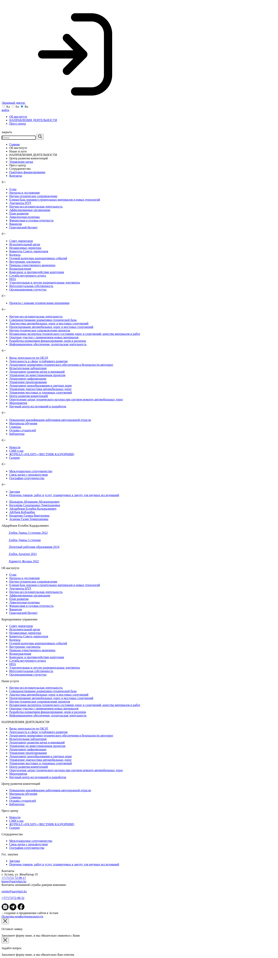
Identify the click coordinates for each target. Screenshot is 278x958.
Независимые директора (25, 247)
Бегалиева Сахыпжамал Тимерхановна (34, 505)
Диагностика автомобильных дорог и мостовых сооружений (48, 323)
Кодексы (14, 254)
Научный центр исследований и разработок (37, 406)
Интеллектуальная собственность (31, 286)
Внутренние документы (24, 261)
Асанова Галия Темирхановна (28, 519)
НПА (12, 279)
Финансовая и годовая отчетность (31, 220)
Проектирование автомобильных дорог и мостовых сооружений (51, 327)
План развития (19, 213)
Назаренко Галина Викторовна (29, 515)
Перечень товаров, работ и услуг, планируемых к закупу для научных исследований (64, 495)
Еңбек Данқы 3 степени (24, 540)
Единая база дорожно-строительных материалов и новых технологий (54, 199)
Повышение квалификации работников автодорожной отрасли (50, 420)
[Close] (5, 921)
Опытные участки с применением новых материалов (43, 337)
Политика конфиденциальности (22, 916)
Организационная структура (27, 289)
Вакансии (15, 224)
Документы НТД (20, 203)
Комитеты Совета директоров (28, 251)
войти (5, 110)
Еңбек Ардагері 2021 (22, 554)
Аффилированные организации (29, 210)
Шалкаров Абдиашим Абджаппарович (34, 501)
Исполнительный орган (24, 244)
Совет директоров (21, 240)
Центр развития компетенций (28, 158)
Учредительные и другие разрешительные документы (44, 282)
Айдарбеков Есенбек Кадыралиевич (32, 508)
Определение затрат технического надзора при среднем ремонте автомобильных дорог (66, 399)
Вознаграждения (20, 268)
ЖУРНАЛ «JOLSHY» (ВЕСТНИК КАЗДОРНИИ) (41, 454)
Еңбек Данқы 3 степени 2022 (28, 532)
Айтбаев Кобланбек (22, 512)
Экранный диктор (63, 102)
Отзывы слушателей (22, 430)
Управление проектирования (28, 382)
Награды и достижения (24, 192)
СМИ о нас (16, 450)
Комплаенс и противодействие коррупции (36, 272)
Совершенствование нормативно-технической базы (43, 320)
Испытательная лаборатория (28, 368)
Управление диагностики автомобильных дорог (40, 389)
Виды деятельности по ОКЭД (28, 357)
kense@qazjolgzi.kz (14, 881)
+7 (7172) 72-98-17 (14, 877)
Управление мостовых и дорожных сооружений (40, 392)
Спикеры (15, 426)
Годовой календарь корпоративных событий (38, 258)
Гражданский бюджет (23, 227)
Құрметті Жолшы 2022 (23, 561)
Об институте (18, 116)
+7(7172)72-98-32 (13, 898)
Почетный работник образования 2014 (33, 546)
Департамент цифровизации (27, 378)
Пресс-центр (17, 123)
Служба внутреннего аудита (27, 275)
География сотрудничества (26, 478)
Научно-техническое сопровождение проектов (39, 330)
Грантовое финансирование (27, 172)
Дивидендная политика (24, 217)
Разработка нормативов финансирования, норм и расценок (47, 340)
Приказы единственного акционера (32, 265)
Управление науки (21, 161)
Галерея (14, 457)
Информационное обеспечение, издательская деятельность (47, 344)
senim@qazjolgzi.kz (14, 891)
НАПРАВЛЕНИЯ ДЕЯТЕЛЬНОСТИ (33, 120)
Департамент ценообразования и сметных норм (40, 385)
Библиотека (17, 433)
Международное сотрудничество (30, 471)
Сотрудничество (20, 168)
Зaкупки (14, 491)
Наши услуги (18, 151)
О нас (13, 189)
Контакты (15, 175)
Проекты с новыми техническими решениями (39, 303)
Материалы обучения (23, 423)
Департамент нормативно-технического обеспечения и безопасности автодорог (61, 364)
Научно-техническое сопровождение (33, 196)
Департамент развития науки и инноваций (37, 371)
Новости (14, 447)
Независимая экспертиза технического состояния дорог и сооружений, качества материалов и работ (74, 333)
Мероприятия (18, 403)
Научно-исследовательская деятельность (36, 206)
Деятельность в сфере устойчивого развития (38, 361)
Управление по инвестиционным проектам (37, 375)
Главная (14, 144)
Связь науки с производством (28, 474)
